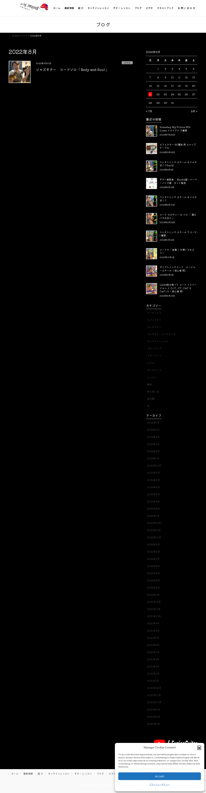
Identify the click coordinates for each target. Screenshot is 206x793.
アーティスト (154, 312)
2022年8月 (153, 551)
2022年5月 (153, 573)
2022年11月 (154, 530)
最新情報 (28, 773)
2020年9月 (153, 709)
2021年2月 (153, 673)
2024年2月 (153, 451)
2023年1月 (153, 515)
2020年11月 (154, 695)
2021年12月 (154, 601)
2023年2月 (153, 508)
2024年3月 (153, 444)
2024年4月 (153, 437)
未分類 (150, 398)
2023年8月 (153, 480)
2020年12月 (154, 688)
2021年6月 (153, 645)
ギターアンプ (154, 348)
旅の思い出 (153, 391)
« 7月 (149, 111)
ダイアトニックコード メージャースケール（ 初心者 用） (177, 268)
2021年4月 (153, 659)
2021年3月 (153, 666)
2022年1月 (153, 594)
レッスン (152, 377)
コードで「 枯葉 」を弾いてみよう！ (177, 251)
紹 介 (40, 773)
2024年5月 (153, 429)
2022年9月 (153, 544)
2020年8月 (153, 716)
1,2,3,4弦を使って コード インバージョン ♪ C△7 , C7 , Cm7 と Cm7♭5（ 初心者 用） (178, 288)
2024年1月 (153, 458)
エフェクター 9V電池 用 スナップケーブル (178, 146)
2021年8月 (153, 630)
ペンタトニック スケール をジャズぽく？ (178, 198)
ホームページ (154, 370)
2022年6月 (153, 566)
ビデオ (127, 62)
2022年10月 (154, 537)
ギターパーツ (154, 355)
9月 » (194, 111)
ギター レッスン (83, 773)
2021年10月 (154, 616)
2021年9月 (153, 623)
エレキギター (154, 327)
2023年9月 (153, 472)
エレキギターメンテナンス (161, 334)
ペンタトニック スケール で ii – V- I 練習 (178, 233)
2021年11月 (153, 609)
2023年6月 (153, 487)
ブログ (100, 773)
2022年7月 (153, 559)
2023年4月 (153, 501)
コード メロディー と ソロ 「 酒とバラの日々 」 (178, 216)
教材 (149, 384)
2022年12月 (154, 523)
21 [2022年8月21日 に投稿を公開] (150, 94)
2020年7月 (153, 724)
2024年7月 (153, 422)
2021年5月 (153, 652)
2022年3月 (153, 580)
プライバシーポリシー (159, 784)
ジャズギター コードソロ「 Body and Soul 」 (72, 69)
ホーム (14, 773)
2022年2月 (153, 587)
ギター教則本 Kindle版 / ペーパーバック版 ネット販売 (178, 181)
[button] (199, 747)
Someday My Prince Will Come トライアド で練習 (175, 128)
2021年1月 (153, 680)
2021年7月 (153, 637)
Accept (159, 776)
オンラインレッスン (158, 341)
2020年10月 (154, 702)
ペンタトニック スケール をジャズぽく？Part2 (178, 163)
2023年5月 (153, 494)
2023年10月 (154, 465)
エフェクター (154, 319)
